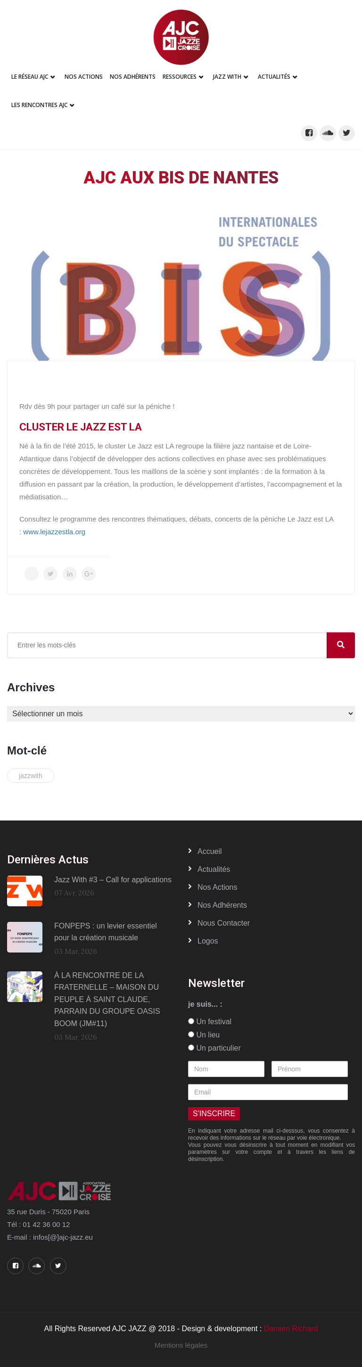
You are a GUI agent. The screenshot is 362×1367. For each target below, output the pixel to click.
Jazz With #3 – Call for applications (113, 880)
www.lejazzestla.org (54, 532)
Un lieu (204, 1035)
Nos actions (217, 887)
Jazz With (227, 77)
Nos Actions (84, 77)
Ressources (180, 77)
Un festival (209, 1022)
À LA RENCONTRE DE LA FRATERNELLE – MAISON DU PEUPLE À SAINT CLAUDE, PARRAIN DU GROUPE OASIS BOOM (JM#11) (107, 999)
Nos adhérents (133, 77)
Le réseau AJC (29, 77)
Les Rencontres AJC (39, 105)
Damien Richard (291, 1329)
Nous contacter (223, 923)
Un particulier (214, 1048)
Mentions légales (181, 1345)
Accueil (209, 851)
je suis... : (205, 1004)
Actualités (274, 77)
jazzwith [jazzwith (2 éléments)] (30, 775)
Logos (207, 941)
